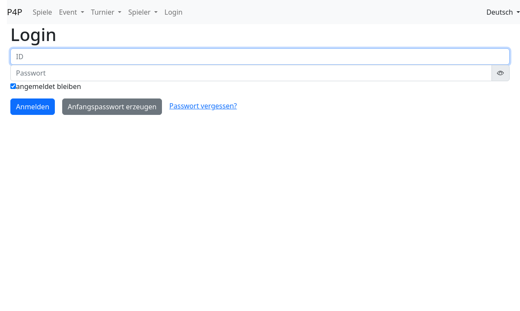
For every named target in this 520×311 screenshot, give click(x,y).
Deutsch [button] (500, 12)
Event (69, 12)
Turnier (103, 12)
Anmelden (32, 106)
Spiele (42, 12)
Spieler (140, 12)
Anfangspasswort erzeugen (112, 106)
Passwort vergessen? (203, 106)
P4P (14, 12)
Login (174, 12)
